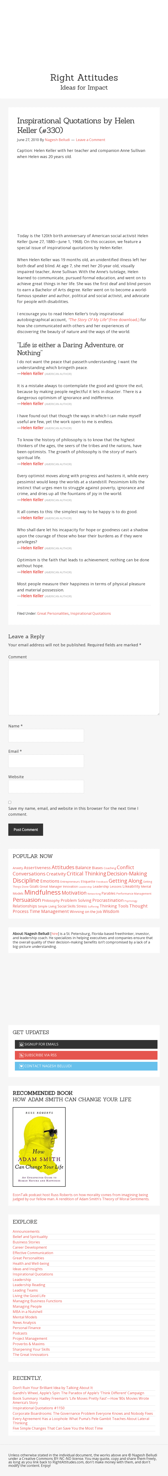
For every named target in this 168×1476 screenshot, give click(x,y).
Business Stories (26, 1242)
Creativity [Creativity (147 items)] (56, 874)
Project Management (30, 1338)
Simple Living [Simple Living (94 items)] (47, 906)
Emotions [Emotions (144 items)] (50, 881)
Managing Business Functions (37, 1301)
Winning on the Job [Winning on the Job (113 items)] (86, 911)
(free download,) (103, 319)
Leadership (22, 1279)
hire (54, 933)
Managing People (27, 1306)
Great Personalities (53, 613)
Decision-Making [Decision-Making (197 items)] (127, 873)
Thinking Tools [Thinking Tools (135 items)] (114, 906)
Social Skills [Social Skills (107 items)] (67, 906)
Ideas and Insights (28, 1269)
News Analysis (24, 1322)
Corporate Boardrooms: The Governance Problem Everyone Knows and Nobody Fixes (83, 1413)
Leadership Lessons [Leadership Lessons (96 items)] (107, 886)
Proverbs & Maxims (29, 1344)
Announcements (26, 1231)
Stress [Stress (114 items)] (82, 906)
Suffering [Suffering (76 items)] (93, 906)
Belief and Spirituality (30, 1236)
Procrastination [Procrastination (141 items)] (108, 900)
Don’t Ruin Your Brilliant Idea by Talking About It (53, 1387)
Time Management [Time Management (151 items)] (49, 911)
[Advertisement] (84, 32)
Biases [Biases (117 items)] (97, 867)
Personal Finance (27, 1327)
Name (15, 726)
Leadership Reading (29, 1284)
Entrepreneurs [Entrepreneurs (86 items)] (70, 882)
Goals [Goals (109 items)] (34, 886)
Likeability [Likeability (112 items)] (131, 886)
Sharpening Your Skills (31, 1349)
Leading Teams (25, 1290)
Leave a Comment (90, 139)
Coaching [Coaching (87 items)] (110, 868)
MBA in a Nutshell (27, 1311)
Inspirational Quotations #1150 (39, 1408)
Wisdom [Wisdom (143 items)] (111, 911)
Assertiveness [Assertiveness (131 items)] (37, 867)
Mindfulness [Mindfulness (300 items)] (42, 892)
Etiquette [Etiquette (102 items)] (88, 881)
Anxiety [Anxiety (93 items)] (18, 868)
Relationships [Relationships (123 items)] (25, 906)
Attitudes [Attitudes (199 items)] (63, 867)
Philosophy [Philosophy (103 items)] (51, 900)
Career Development (30, 1247)
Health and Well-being (31, 1263)
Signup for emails (38, 1044)
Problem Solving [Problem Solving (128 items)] (76, 900)
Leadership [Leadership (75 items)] (85, 886)
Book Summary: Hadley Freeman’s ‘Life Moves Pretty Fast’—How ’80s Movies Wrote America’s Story (81, 1400)
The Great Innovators (30, 1354)
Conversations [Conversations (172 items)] (29, 873)
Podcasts (20, 1333)
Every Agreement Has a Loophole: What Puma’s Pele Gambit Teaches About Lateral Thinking (81, 1420)
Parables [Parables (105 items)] (109, 893)
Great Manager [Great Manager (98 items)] (51, 886)
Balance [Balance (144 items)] (83, 867)
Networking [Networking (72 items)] (94, 893)
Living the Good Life (29, 1295)
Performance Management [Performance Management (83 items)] (133, 893)
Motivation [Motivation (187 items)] (74, 892)
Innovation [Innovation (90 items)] (70, 886)
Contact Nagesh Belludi (45, 1066)
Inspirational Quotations (90, 613)
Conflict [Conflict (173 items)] (125, 867)
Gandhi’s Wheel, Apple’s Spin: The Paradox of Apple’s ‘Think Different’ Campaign (78, 1393)
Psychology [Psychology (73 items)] (130, 900)
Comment (17, 656)
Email (15, 751)
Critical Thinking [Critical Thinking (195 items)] (86, 873)
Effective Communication (33, 1252)
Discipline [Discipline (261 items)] (26, 880)
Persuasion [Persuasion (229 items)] (27, 900)
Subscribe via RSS (38, 1055)
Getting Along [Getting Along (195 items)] (125, 880)
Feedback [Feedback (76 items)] (102, 881)
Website (16, 776)
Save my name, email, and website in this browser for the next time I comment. (73, 811)
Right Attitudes (84, 77)
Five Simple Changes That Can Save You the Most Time (58, 1428)
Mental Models (25, 1317)
